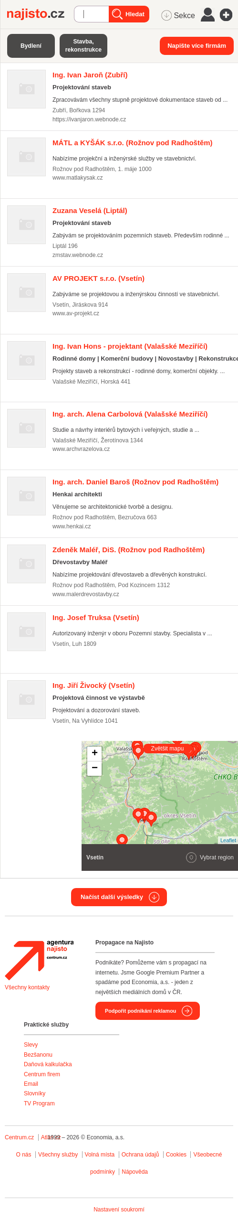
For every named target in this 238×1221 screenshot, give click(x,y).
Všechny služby (59, 1154)
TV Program (39, 1103)
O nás (23, 1154)
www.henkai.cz (71, 526)
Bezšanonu (38, 1054)
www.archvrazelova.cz (81, 449)
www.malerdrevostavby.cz (85, 594)
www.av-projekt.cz (75, 313)
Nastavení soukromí (119, 1209)
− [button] (95, 768)
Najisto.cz (40, 14)
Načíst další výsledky (112, 896)
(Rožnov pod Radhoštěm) (132, 143)
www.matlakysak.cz (77, 177)
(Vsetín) (98, 278)
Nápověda (135, 1171)
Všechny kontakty (27, 987)
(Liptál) (89, 210)
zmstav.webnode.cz (77, 255)
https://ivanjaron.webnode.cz (89, 119)
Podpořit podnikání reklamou (140, 1011)
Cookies (176, 1154)
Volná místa (100, 1154)
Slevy (31, 1044)
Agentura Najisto (39, 960)
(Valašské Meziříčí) (129, 346)
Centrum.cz (19, 1137)
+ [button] (95, 754)
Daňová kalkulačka (48, 1064)
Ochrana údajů (140, 1154)
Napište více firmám (196, 45)
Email (31, 1084)
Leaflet (228, 840)
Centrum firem (42, 1074)
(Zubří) (90, 75)
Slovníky (34, 1093)
